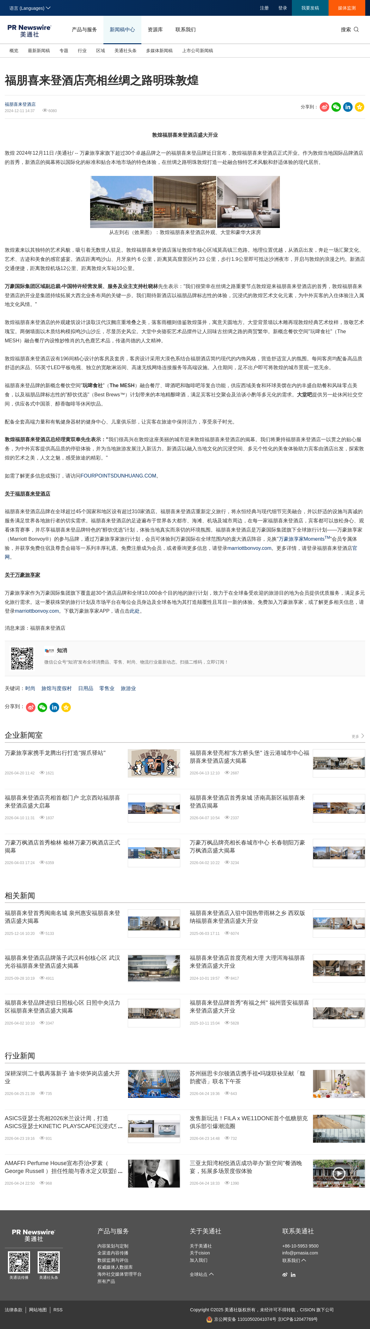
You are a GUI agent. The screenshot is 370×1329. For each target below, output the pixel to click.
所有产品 (106, 1281)
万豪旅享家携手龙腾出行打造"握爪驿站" (55, 753)
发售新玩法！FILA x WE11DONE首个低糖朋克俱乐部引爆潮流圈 (249, 1122)
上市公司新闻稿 (197, 50)
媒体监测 (347, 7)
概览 (13, 50)
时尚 (30, 688)
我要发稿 (310, 7)
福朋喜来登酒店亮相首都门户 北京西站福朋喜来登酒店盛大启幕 (62, 802)
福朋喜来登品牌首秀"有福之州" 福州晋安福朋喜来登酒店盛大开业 (249, 1007)
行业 (82, 50)
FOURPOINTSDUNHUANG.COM (118, 475)
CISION (307, 1309)
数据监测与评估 (112, 1260)
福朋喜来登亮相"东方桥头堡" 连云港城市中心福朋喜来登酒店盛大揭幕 (249, 757)
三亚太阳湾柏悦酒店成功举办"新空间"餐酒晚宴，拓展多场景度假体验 (246, 1167)
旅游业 (128, 688)
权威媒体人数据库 (115, 1267)
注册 (264, 7)
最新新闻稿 (39, 50)
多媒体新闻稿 (159, 50)
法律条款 (13, 1309)
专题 (63, 50)
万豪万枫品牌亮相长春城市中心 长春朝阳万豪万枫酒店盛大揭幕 (247, 846)
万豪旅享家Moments (304, 539)
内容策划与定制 (112, 1245)
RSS (58, 1309)
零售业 (106, 688)
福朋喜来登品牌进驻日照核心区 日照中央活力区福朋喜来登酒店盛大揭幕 (62, 1007)
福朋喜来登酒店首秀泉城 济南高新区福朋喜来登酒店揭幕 (247, 802)
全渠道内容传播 (112, 1252)
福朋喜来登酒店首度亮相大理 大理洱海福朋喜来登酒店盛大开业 (247, 962)
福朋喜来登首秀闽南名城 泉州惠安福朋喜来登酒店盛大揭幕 (62, 917)
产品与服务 (84, 29)
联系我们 (186, 29)
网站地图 (38, 1309)
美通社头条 (125, 50)
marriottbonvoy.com (249, 548)
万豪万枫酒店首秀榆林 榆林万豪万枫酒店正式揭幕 (62, 846)
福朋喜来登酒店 (20, 104)
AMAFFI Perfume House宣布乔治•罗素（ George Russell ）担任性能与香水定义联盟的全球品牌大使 (62, 1167)
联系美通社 (298, 1231)
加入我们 (198, 1260)
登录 (282, 7)
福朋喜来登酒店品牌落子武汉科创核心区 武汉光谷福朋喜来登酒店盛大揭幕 (62, 962)
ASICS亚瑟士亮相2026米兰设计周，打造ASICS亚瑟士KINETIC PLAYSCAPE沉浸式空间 (62, 1122)
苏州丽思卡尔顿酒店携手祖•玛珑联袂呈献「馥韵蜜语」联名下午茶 (247, 1077)
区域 (100, 50)
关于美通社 (205, 1231)
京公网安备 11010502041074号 (241, 1319)
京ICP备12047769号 (298, 1319)
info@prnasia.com (300, 1252)
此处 (135, 611)
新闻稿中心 (122, 29)
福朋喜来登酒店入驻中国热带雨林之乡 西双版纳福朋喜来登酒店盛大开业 (247, 917)
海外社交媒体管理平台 (119, 1274)
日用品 (85, 688)
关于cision (200, 1252)
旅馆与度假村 (56, 688)
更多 (358, 736)
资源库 (155, 29)
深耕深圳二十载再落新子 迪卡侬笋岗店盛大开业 (62, 1077)
